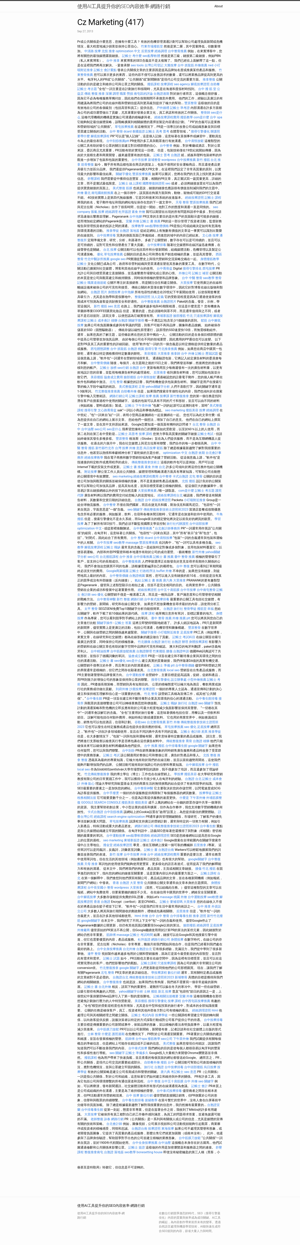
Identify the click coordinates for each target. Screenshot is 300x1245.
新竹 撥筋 (203, 160)
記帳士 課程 (213, 197)
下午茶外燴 (143, 405)
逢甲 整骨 (94, 954)
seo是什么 (114, 429)
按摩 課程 (145, 434)
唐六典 (167, 580)
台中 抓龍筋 (186, 65)
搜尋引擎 (151, 349)
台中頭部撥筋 (193, 1067)
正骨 (142, 386)
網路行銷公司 (119, 396)
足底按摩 (186, 632)
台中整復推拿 (112, 982)
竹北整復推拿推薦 (107, 391)
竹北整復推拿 (109, 968)
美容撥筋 (150, 353)
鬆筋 (204, 320)
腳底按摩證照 (200, 84)
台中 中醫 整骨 (192, 278)
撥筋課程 (153, 84)
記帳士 (82, 264)
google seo (118, 259)
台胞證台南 (166, 850)
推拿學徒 (112, 231)
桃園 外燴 (180, 897)
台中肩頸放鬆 (194, 141)
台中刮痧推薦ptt (117, 141)
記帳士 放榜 (108, 368)
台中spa (141, 1039)
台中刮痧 (128, 750)
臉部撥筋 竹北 (183, 316)
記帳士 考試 (111, 755)
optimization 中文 (128, 51)
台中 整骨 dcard (121, 131)
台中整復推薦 (150, 301)
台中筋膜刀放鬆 (108, 1029)
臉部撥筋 (130, 377)
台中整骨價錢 (100, 363)
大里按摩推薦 (147, 490)
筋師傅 (111, 935)
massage (132, 542)
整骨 (218, 278)
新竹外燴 (198, 552)
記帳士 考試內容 (143, 1015)
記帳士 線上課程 (130, 183)
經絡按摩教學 (93, 457)
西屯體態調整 (100, 349)
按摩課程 (167, 84)
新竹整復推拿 (179, 396)
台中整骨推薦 (177, 51)
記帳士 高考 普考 (157, 131)
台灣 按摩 (121, 448)
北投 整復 (209, 755)
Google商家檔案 (117, 571)
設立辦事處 (179, 679)
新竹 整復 (123, 599)
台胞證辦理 (144, 651)
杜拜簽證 (125, 212)
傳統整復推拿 (175, 741)
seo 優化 (97, 594)
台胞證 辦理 (180, 642)
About (218, 6)
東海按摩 (167, 1128)
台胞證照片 (168, 301)
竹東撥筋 (159, 651)
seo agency (182, 84)
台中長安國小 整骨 (100, 887)
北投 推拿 (108, 51)
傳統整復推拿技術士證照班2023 (166, 509)
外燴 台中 (147, 854)
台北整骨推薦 (156, 670)
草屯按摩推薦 (124, 127)
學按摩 (178, 774)
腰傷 (169, 651)
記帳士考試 (205, 434)
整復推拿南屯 (93, 1152)
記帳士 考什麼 (132, 56)
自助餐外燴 (129, 391)
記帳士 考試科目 (183, 637)
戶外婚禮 (163, 108)
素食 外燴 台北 (155, 467)
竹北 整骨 (150, 694)
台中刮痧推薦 (113, 812)
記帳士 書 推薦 (150, 221)
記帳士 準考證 (180, 108)
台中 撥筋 (212, 765)
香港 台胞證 (121, 883)
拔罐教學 (151, 1100)
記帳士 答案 (123, 623)
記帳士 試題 (111, 958)
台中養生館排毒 (207, 698)
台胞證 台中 (138, 368)
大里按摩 (186, 283)
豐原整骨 (190, 103)
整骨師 (205, 112)
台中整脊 (166, 145)
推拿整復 (209, 79)
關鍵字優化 (124, 174)
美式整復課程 (128, 386)
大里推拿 (163, 353)
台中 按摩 (132, 1095)
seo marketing (175, 410)
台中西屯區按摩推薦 (196, 1001)
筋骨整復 (87, 164)
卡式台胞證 (180, 476)
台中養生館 (94, 698)
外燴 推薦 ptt (181, 618)
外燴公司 (185, 273)
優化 (100, 254)
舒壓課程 (93, 179)
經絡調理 (161, 51)
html (138, 916)
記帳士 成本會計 (98, 320)
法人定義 (157, 297)
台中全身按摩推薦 (109, 949)
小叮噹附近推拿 (195, 500)
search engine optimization (126, 817)
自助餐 (215, 84)
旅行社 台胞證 (188, 703)
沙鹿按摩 (135, 689)
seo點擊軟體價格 (157, 226)
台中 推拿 (113, 60)
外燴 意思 (136, 448)
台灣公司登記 (153, 65)
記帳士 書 (106, 661)
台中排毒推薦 (142, 557)
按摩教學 (138, 226)
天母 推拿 (91, 864)
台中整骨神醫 (106, 599)
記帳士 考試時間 (141, 935)
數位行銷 (174, 972)
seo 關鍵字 (135, 509)
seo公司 (100, 429)
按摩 (202, 410)
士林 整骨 (94, 1034)
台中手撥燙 (111, 793)
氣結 (138, 580)
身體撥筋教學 (209, 259)
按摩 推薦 (152, 396)
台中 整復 (183, 566)
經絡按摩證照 (194, 197)
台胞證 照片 (99, 292)
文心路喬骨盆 (107, 410)
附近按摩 (90, 472)
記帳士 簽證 (136, 1147)
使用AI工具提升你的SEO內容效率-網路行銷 (123, 6)
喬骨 (189, 741)
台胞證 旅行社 (173, 609)
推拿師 (175, 353)
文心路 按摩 (210, 235)
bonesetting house (150, 1152)
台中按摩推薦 (186, 160)
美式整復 (169, 1043)
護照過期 (118, 1034)
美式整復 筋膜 (122, 188)
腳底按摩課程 (100, 136)
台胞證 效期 (196, 453)
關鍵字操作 (105, 623)
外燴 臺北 (84, 193)
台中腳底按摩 (195, 765)
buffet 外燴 (164, 571)
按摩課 (164, 396)
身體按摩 (114, 292)
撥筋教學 (186, 117)
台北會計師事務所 (167, 528)
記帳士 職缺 (112, 547)
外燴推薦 (201, 65)
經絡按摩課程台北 (170, 495)
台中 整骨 (162, 916)
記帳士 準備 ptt (164, 665)
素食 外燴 (138, 212)
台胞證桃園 (137, 576)
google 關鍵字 (198, 746)
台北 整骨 (199, 424)
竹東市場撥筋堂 (152, 46)
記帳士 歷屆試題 (206, 353)
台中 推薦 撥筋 (154, 746)
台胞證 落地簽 (129, 231)
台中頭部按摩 (198, 524)
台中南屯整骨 (206, 590)
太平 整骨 (91, 609)
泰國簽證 (138, 131)
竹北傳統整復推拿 (97, 774)
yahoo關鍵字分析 (158, 386)
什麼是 (184, 798)
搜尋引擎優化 (200, 131)
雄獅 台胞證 (119, 320)
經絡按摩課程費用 (166, 117)
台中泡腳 (135, 216)
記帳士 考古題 (87, 89)
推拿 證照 (199, 916)
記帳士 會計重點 (105, 70)
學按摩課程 (159, 972)
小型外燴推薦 (196, 679)
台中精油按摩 (100, 651)
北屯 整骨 (116, 382)
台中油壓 (87, 429)
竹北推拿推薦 (167, 349)
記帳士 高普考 (128, 434)
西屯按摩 (208, 268)
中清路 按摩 (92, 51)
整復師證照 (142, 297)
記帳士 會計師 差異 (194, 731)
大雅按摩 (170, 65)
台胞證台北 (144, 949)
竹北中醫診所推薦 (97, 259)
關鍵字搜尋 (136, 320)
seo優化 (120, 661)
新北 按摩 (164, 991)
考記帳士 (177, 1072)
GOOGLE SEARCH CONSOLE (101, 802)
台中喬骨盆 (164, 268)
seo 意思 (114, 306)
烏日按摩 (149, 448)
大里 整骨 (136, 883)
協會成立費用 (113, 377)
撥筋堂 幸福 (205, 609)
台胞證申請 (181, 651)
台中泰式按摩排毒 (156, 599)
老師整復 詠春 (100, 1119)
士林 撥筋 (150, 991)
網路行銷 (137, 599)
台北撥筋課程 (109, 557)
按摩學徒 (205, 793)
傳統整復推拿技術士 (146, 462)
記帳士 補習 (200, 273)
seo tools (137, 65)
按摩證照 (149, 689)
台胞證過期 (161, 93)
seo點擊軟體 (151, 56)
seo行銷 (123, 368)
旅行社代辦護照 (178, 524)
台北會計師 (114, 1124)
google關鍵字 (197, 859)
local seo (173, 670)
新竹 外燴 (173, 722)
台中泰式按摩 (137, 1048)
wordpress (168, 160)
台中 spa (216, 117)
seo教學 (208, 278)
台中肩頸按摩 (163, 538)
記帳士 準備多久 (137, 1053)
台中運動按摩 (135, 675)
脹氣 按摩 (97, 212)
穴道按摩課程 (203, 316)
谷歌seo (140, 722)
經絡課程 (100, 817)
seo (167, 183)
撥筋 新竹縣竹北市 (101, 448)
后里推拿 (160, 372)
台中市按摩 (139, 160)
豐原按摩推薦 (141, 174)
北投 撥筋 (188, 481)
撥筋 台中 (167, 1062)
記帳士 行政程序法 (143, 571)
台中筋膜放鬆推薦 (122, 651)
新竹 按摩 (116, 854)
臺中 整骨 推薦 (184, 557)
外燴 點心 (88, 783)
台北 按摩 (110, 249)
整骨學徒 (190, 609)
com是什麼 (201, 117)
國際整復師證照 (154, 183)
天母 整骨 (182, 202)
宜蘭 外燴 (132, 221)
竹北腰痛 (144, 642)
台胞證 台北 (193, 779)
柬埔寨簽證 (164, 316)
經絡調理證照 (160, 835)
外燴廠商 (83, 930)
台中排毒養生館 (176, 746)
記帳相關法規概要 (166, 996)
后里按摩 (147, 51)
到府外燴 (122, 689)
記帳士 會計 (199, 1086)
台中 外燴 (187, 353)
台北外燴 (129, 949)
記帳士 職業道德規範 (91, 283)
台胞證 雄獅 (201, 741)
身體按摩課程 (198, 642)
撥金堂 (108, 845)
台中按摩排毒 (106, 235)
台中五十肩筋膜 (168, 590)
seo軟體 (213, 897)
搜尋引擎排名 (192, 268)
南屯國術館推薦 (102, 193)
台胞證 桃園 (136, 349)
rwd (210, 65)
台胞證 (175, 155)
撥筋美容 (192, 410)
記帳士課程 (137, 396)
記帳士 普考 (162, 155)
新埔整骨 (154, 160)
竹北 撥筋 (209, 868)
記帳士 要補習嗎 (171, 902)
